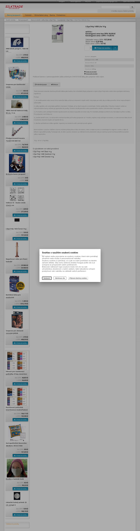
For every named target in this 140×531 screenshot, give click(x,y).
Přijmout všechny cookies (78, 278)
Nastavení (46, 278)
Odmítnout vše (60, 278)
